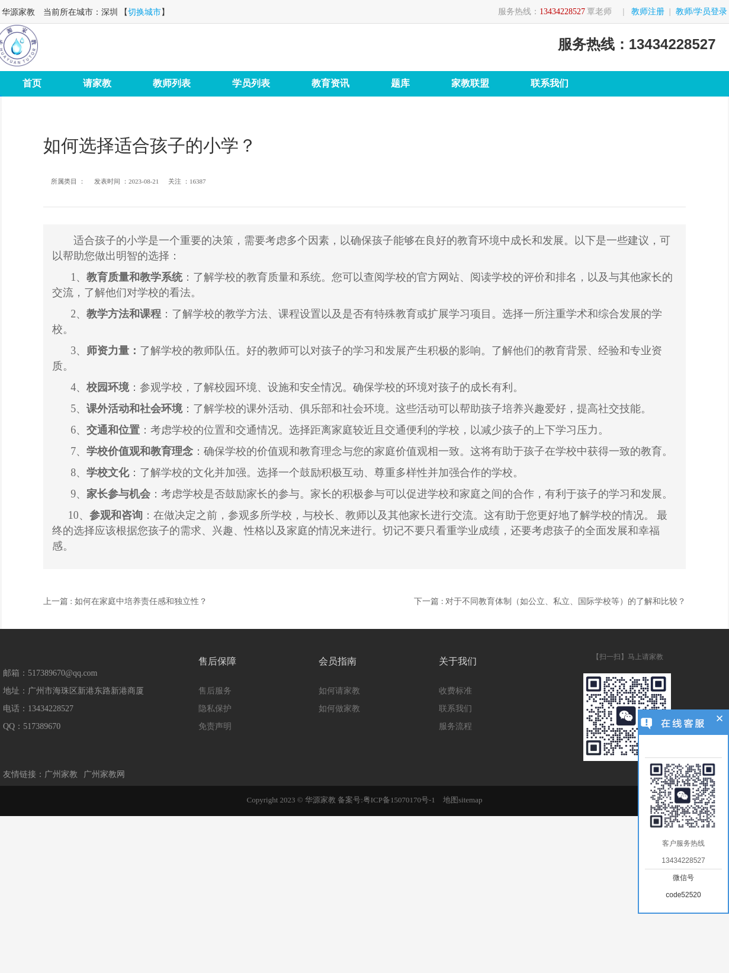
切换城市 (144, 12)
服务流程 (455, 726)
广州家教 (61, 774)
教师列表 (172, 83)
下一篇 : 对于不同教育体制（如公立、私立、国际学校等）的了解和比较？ (550, 601)
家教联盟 (470, 83)
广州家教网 (104, 774)
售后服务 (215, 690)
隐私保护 (215, 708)
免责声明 (215, 726)
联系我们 (550, 83)
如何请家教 (339, 690)
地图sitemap (462, 799)
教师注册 (647, 11)
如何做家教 (339, 708)
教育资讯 (330, 83)
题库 (400, 83)
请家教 (97, 83)
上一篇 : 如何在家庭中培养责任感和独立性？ (125, 601)
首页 (32, 83)
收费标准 (455, 690)
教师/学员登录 (702, 11)
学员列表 (251, 83)
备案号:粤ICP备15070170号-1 (386, 799)
